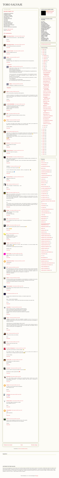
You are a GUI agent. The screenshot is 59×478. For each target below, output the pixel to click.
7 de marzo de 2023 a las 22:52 (14, 341)
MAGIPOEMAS (44, 216)
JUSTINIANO (43, 205)
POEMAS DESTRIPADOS (46, 239)
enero (44, 127)
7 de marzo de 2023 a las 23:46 (17, 359)
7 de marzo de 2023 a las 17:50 (12, 293)
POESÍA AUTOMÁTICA (45, 246)
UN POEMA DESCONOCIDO (46, 98)
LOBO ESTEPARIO (44, 211)
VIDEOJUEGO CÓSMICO (46, 270)
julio (44, 63)
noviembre (45, 57)
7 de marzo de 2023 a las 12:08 (15, 166)
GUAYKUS (43, 203)
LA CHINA (43, 207)
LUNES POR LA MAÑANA (48, 115)
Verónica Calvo (9, 400)
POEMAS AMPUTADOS (45, 235)
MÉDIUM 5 (45, 105)
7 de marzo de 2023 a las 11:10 (18, 150)
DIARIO (42, 184)
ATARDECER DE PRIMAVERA (46, 75)
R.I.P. (42, 255)
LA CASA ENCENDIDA (10, 104)
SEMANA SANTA (44, 261)
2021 (43, 130)
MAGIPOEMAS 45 (46, 81)
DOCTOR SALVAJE (44, 186)
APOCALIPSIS (43, 162)
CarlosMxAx (8, 307)
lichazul (7, 225)
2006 (43, 154)
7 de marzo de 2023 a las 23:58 (15, 368)
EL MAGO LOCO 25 (46, 82)
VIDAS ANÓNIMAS (44, 266)
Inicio (22, 444)
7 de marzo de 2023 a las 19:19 (16, 307)
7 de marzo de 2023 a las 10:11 (13, 131)
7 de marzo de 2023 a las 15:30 (17, 253)
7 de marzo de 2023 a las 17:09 (18, 286)
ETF (7, 267)
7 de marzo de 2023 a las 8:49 (19, 44)
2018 (43, 135)
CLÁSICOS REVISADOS (45, 175)
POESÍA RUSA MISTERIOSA (46, 252)
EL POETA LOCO (44, 197)
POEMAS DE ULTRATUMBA (46, 237)
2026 (43, 49)
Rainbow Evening (9, 150)
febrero (44, 125)
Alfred (7, 91)
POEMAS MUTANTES (45, 241)
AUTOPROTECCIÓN (45, 166)
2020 (43, 132)
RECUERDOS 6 (46, 118)
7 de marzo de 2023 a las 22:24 (13, 333)
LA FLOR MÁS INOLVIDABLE (46, 89)
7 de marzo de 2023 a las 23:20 (20, 348)
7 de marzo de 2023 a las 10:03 (14, 113)
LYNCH (42, 214)
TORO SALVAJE (12, 4)
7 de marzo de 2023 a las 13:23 (13, 218)
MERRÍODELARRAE (45, 226)
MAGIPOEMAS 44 (46, 94)
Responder (8, 41)
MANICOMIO (8, 30)
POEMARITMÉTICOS (45, 233)
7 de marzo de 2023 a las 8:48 (19, 36)
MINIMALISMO (44, 230)
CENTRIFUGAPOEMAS (45, 171)
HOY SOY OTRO (46, 76)
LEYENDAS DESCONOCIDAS (46, 209)
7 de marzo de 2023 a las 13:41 (13, 233)
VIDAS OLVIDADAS (44, 268)
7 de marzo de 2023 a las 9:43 (20, 104)
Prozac (7, 317)
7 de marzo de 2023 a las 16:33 (13, 267)
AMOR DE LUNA (46, 101)
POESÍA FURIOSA (44, 248)
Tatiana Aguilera (9, 286)
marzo (44, 69)
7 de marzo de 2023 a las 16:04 (19, 260)
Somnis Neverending (10, 260)
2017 (43, 136)
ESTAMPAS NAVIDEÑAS (45, 199)
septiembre (45, 60)
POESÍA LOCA (43, 250)
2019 (43, 133)
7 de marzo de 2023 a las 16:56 (14, 277)
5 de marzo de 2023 (46, 117)
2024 (43, 52)
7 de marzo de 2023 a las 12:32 (14, 192)
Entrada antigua (34, 444)
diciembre (45, 55)
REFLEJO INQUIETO (47, 78)
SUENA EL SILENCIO (47, 123)
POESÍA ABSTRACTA (45, 244)
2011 (43, 146)
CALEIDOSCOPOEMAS (45, 170)
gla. (7, 233)
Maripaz (7, 210)
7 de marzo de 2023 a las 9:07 (14, 57)
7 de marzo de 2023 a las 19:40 (14, 317)
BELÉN (42, 168)
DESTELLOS (43, 182)
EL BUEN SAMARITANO (45, 188)
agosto (44, 61)
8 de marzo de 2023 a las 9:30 (16, 376)
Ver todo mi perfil (49, 12)
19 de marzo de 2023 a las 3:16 (17, 410)
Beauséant (8, 376)
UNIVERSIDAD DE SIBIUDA (46, 264)
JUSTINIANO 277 (46, 112)
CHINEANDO (43, 173)
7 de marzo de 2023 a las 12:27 (13, 184)
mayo (44, 66)
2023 (43, 54)
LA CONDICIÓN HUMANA (48, 120)
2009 (43, 149)
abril (44, 68)
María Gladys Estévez (10, 36)
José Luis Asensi (9, 156)
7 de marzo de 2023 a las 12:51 (15, 210)
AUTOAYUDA (43, 164)
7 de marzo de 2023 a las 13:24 (15, 225)
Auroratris (8, 368)
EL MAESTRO (43, 193)
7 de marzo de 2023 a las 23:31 (17, 66)
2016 (43, 138)
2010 (43, 147)
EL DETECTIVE (44, 191)
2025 (43, 51)
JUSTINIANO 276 (46, 122)
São (7, 184)
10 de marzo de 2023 (47, 108)
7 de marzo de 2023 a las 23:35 (17, 83)
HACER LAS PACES (47, 91)
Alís (7, 333)
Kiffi (7, 218)
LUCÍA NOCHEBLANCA (45, 212)
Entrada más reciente (8, 444)
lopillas (7, 57)
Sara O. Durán (8, 253)
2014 (43, 141)
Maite (7, 113)
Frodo (7, 418)
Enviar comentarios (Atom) (22, 448)
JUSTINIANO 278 (46, 95)
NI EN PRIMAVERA (46, 72)
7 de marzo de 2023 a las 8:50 (19, 50)
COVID (42, 179)
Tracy (7, 341)
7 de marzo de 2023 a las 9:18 (14, 91)
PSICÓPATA (43, 253)
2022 (43, 129)
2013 (43, 143)
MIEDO (42, 228)
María (7, 192)
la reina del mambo (9, 50)
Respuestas (10, 64)
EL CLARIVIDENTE (44, 190)
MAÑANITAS (43, 220)
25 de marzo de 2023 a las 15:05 (14, 418)
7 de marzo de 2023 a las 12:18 (18, 176)
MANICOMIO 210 (46, 114)
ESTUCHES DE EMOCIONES (46, 85)
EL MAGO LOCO (44, 195)
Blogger (37, 475)
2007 (43, 152)
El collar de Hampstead (10, 348)
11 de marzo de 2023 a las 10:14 (17, 400)
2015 (43, 140)
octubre (44, 58)
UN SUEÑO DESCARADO (46, 103)
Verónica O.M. (8, 359)
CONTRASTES (44, 177)
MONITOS (43, 232)
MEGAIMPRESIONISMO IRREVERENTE (45, 224)
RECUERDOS (43, 257)
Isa (6, 131)
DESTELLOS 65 (46, 99)
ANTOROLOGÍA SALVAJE (46, 44)
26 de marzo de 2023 (47, 79)
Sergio (7, 277)
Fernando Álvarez (9, 176)
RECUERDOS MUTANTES (46, 259)
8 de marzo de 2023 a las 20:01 (16, 394)
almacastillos (8, 410)
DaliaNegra (8, 394)
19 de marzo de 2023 (47, 92)
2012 (43, 144)
